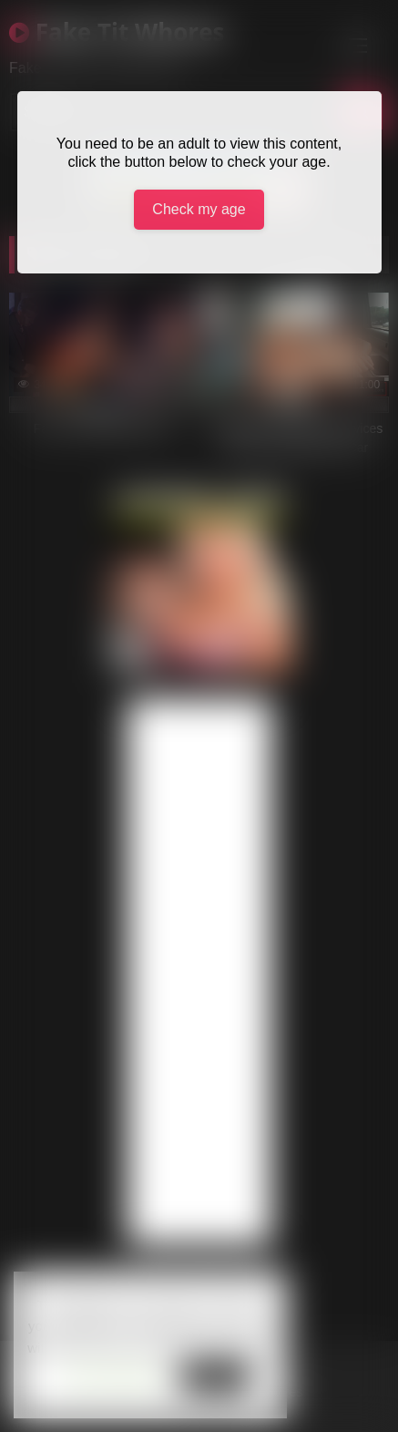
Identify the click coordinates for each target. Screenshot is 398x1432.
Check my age (198, 209)
